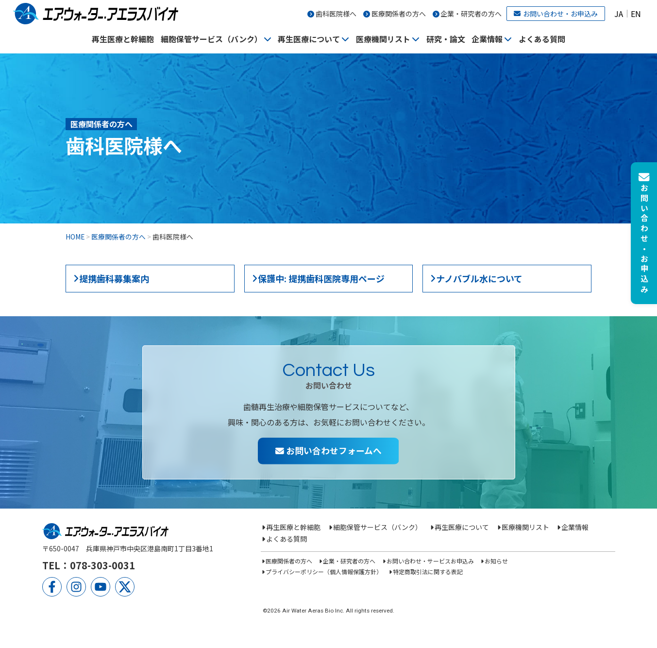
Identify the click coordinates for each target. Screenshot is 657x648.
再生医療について (309, 39)
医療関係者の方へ (398, 13)
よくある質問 (542, 39)
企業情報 (487, 39)
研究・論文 (445, 39)
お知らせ (496, 561)
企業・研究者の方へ (471, 13)
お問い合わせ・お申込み (556, 13)
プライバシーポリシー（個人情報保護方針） (324, 571)
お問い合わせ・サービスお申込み (430, 561)
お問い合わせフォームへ (328, 450)
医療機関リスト (383, 39)
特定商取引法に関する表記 (428, 571)
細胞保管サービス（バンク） (211, 39)
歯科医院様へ (336, 13)
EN (636, 13)
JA (618, 13)
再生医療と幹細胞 (123, 39)
